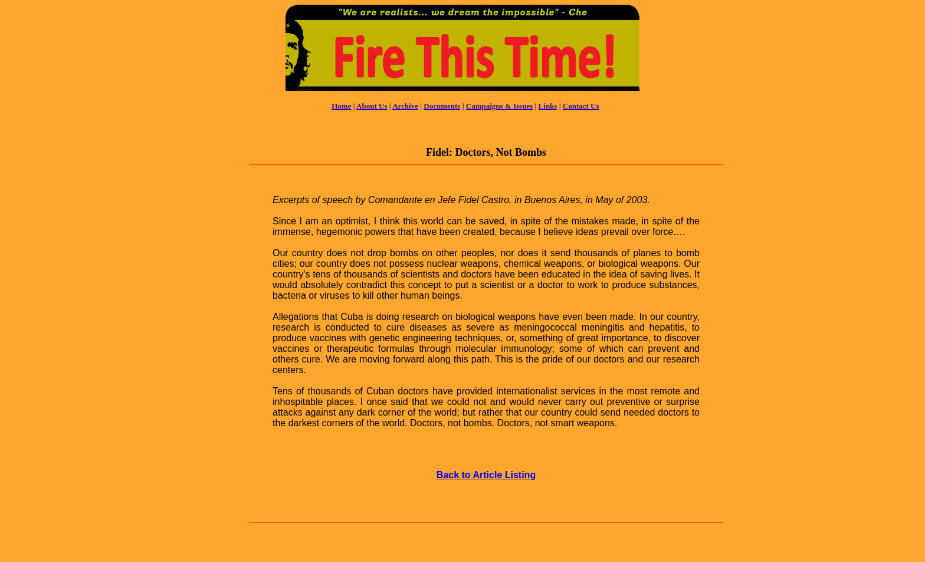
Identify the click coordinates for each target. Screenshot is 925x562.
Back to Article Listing (486, 475)
